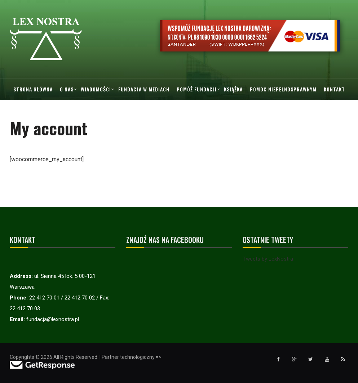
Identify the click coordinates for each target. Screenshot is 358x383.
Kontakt (334, 89)
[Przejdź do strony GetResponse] (42, 365)
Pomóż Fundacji (197, 89)
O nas (67, 89)
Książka (233, 89)
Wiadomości (96, 89)
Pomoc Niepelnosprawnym (283, 89)
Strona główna (33, 89)
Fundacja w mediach (143, 89)
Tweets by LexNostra (268, 259)
